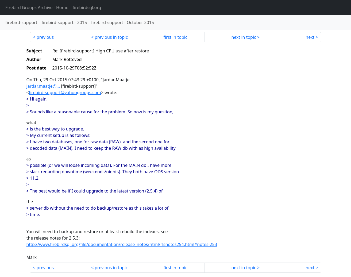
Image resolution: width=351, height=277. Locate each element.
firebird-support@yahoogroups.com (65, 92)
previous (45, 37)
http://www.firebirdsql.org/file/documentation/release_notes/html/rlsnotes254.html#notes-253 (121, 244)
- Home (36, 7)
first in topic (175, 37)
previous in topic (111, 37)
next (310, 37)
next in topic (243, 37)
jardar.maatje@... (43, 86)
